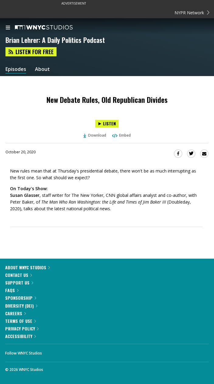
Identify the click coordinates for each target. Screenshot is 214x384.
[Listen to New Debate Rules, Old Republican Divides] (107, 123)
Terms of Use (20, 321)
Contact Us (18, 275)
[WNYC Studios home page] (51, 27)
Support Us (19, 282)
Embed (121, 135)
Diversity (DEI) (21, 305)
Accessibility (20, 336)
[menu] (8, 28)
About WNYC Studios (27, 267)
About (42, 69)
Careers (15, 313)
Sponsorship (20, 298)
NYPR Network (191, 13)
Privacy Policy (22, 328)
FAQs (12, 290)
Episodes (15, 69)
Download (94, 135)
